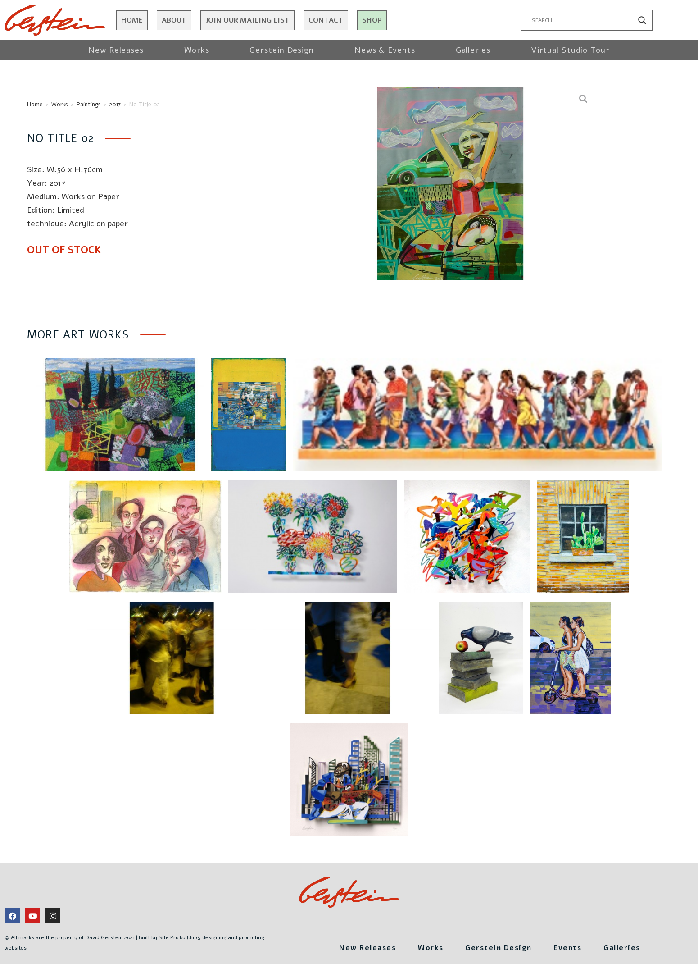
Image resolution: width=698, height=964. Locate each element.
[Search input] (583, 20)
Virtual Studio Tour (570, 50)
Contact (325, 20)
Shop (372, 20)
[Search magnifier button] (642, 20)
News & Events (384, 50)
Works (196, 50)
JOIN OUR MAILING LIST (247, 20)
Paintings (89, 105)
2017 (115, 105)
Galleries (473, 50)
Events (578, 946)
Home (132, 20)
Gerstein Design (281, 50)
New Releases (116, 50)
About (174, 20)
